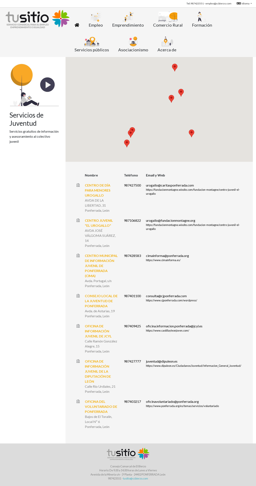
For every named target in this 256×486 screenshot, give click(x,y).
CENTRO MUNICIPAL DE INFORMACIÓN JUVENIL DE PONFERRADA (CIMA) (101, 266)
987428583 (132, 256)
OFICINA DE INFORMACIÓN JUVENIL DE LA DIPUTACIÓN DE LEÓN (98, 371)
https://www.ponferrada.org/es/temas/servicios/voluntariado (182, 406)
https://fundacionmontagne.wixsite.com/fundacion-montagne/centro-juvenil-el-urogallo (193, 191)
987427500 (132, 185)
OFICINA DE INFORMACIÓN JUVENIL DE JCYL (98, 331)
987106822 (132, 220)
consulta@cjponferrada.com (166, 296)
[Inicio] (77, 25)
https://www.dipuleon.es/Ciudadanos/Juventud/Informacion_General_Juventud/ (193, 365)
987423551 (197, 3)
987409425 (132, 326)
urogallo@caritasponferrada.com (170, 185)
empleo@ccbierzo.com (218, 3)
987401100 (132, 296)
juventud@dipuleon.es (161, 361)
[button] (171, 99)
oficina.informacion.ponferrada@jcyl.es (174, 326)
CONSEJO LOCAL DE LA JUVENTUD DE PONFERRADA (101, 301)
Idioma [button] (243, 3)
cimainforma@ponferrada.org (167, 256)
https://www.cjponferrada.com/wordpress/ (171, 300)
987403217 (132, 401)
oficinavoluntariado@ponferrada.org (172, 401)
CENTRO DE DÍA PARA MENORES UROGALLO (97, 190)
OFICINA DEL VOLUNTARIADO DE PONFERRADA (101, 406)
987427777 (132, 361)
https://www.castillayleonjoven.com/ (167, 330)
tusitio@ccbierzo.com (135, 478)
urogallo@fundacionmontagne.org (170, 220)
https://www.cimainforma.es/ (163, 260)
